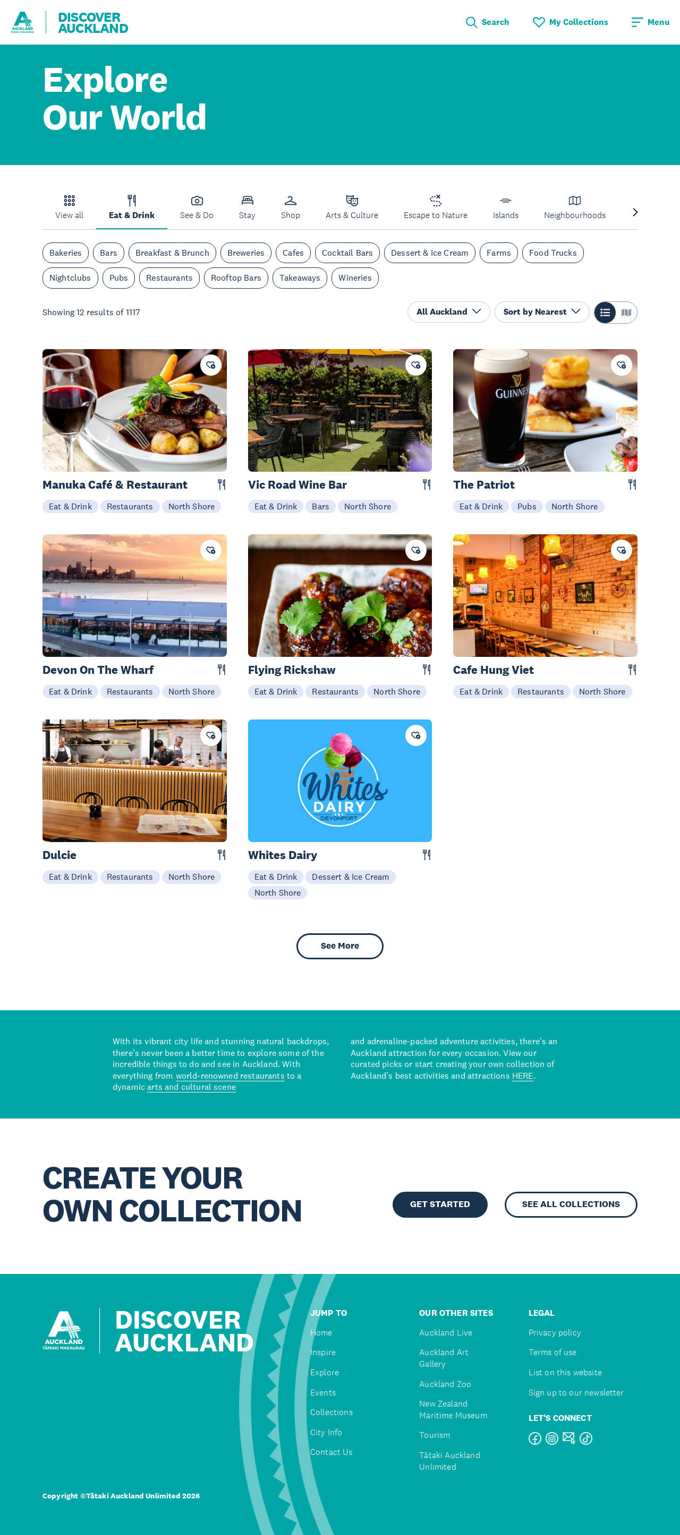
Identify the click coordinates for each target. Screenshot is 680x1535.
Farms (499, 252)
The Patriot (484, 484)
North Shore (191, 506)
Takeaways (299, 277)
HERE (522, 1075)
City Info (326, 1432)
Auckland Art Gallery (444, 1358)
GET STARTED (440, 1204)
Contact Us (331, 1452)
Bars (108, 252)
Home (321, 1332)
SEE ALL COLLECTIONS (571, 1204)
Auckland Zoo (445, 1384)
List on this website (565, 1372)
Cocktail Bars (347, 252)
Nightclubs (70, 277)
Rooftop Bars (236, 277)
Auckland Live (445, 1332)
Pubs (119, 277)
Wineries (354, 277)
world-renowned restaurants (230, 1075)
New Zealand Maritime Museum (453, 1409)
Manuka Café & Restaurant (115, 484)
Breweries (246, 252)
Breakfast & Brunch (172, 252)
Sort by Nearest (542, 311)
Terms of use (553, 1352)
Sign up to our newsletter (576, 1392)
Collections (331, 1412)
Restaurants (169, 277)
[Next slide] (635, 213)
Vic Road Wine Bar (297, 484)
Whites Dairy (282, 855)
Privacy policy (555, 1332)
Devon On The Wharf (98, 670)
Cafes (293, 252)
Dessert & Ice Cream (430, 252)
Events (323, 1392)
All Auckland (448, 311)
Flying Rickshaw (292, 670)
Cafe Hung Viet (493, 670)
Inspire (323, 1352)
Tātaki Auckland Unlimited (449, 1461)
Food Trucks (553, 252)
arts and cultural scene (191, 1086)
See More (340, 945)
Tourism (434, 1435)
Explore (324, 1372)
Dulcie (59, 855)
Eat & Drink (70, 506)
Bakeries (65, 252)
